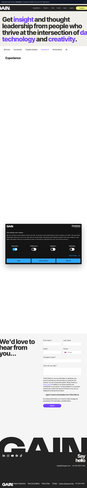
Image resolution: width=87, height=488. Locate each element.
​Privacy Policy (46, 483)
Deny (18, 260)
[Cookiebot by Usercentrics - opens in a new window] (73, 226)
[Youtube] (12, 455)
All (66, 50)
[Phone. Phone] (74, 352)
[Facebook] (16, 455)
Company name (49, 357)
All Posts (7, 50)
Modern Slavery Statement (17, 483)
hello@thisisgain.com (63, 466)
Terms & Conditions (34, 483)
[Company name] (61, 361)
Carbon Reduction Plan (66, 484)
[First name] (51, 344)
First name (47, 340)
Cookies (54, 483)
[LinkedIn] (3, 455)
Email (45, 349)
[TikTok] (21, 455)
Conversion (17, 50)
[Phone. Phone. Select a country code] (66, 352)
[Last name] (71, 344)
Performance (57, 50)
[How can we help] (62, 371)
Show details (73, 255)
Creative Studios (31, 50)
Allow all (68, 260)
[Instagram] (8, 455)
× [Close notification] (84, 2)
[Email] (51, 352)
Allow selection (43, 260)
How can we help (50, 366)
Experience (45, 50)
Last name (67, 340)
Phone (65, 349)
